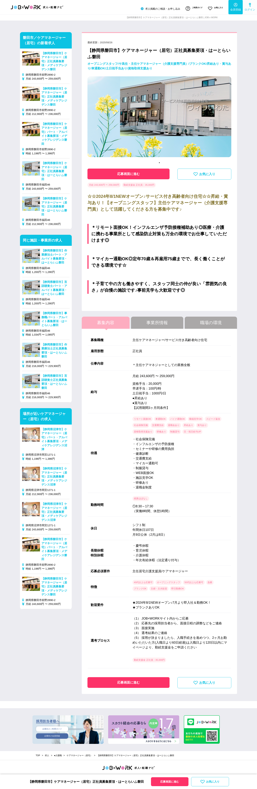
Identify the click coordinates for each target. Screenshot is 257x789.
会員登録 (235, 6)
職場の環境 (211, 320)
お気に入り (214, 7)
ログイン (250, 6)
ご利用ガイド (190, 7)
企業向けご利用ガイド (52, 727)
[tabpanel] (159, 116)
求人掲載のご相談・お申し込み (154, 8)
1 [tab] (159, 161)
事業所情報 (157, 320)
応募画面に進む (128, 172)
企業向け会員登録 (52, 735)
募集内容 (105, 320)
